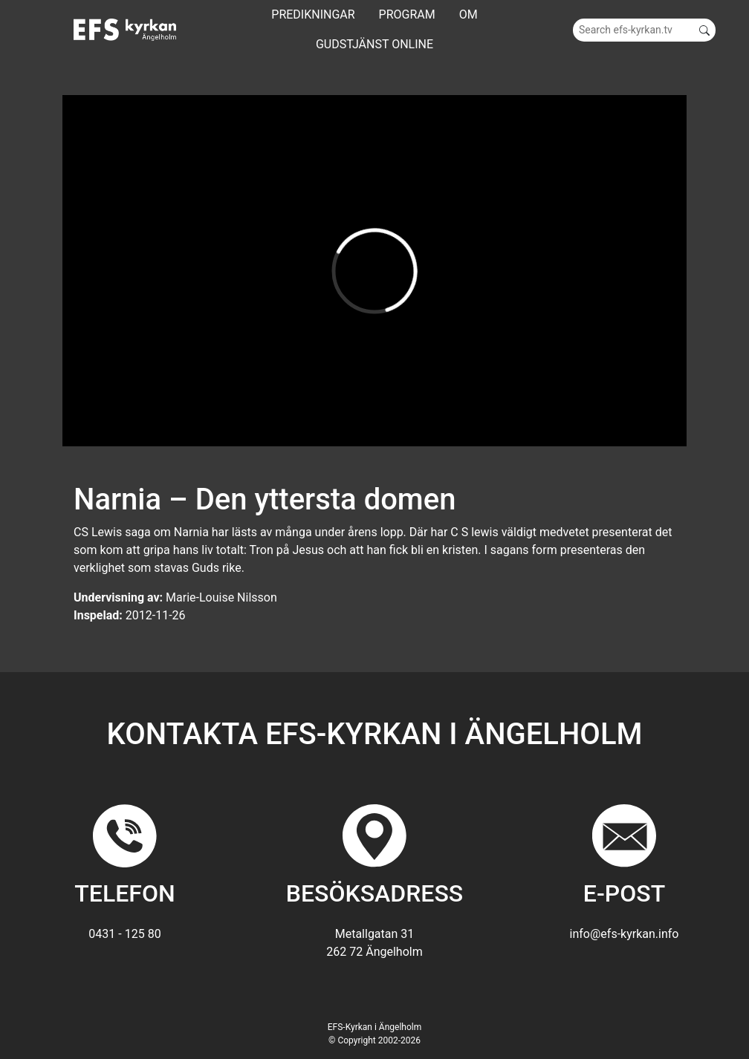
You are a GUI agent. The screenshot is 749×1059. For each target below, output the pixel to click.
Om (468, 14)
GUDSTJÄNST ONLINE (374, 44)
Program (407, 14)
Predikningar (312, 14)
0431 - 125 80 (124, 934)
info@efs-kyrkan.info (624, 934)
